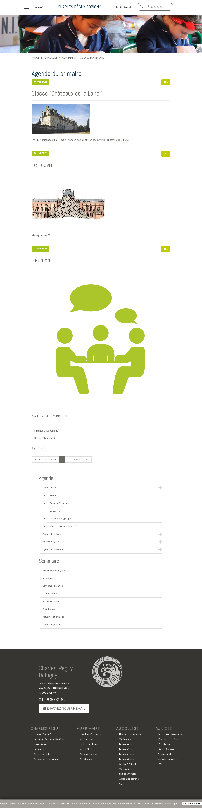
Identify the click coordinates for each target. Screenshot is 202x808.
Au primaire (69, 57)
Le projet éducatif (42, 734)
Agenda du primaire (52, 624)
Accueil (52, 57)
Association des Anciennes (47, 759)
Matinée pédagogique (46, 430)
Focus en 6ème (126, 744)
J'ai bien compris (192, 803)
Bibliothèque (49, 609)
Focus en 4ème (126, 754)
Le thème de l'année (53, 585)
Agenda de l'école (51, 487)
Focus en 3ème (126, 759)
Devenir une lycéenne (169, 739)
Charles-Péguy (45, 728)
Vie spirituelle (165, 754)
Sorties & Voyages (127, 774)
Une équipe (39, 749)
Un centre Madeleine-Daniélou (49, 739)
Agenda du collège (52, 534)
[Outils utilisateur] (165, 82)
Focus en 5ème (126, 749)
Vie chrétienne (50, 593)
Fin (87, 459)
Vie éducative (49, 578)
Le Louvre (43, 165)
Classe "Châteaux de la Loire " (67, 93)
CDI (121, 784)
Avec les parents (42, 754)
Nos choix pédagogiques (55, 570)
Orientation (164, 744)
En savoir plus (171, 803)
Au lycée (164, 728)
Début (37, 459)
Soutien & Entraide (128, 764)
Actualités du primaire (53, 616)
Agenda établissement (54, 549)
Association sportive (129, 779)
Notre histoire (40, 744)
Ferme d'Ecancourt (44, 438)
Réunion (41, 260)
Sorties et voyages (52, 601)
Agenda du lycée (51, 541)
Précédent (51, 459)
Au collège (127, 728)
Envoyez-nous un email (64, 709)
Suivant (77, 459)
